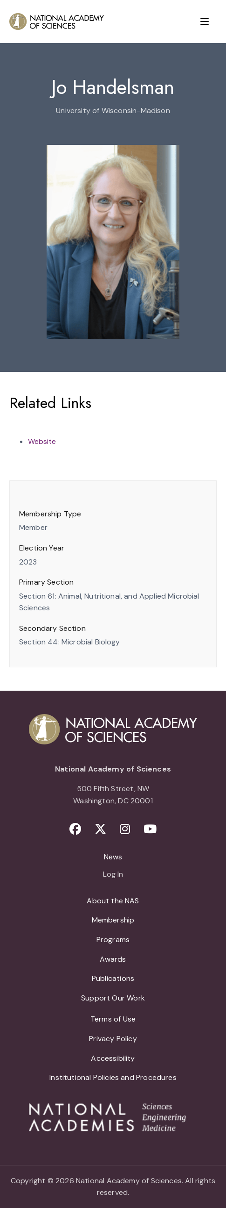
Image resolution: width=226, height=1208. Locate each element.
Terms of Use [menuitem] (113, 1019)
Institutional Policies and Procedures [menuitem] (113, 1077)
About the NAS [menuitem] (113, 901)
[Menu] (204, 21)
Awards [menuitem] (113, 959)
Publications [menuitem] (113, 978)
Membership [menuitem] (113, 920)
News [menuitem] (113, 857)
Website (42, 441)
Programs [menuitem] (113, 939)
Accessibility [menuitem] (113, 1058)
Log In (113, 875)
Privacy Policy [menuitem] (113, 1039)
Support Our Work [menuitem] (113, 998)
